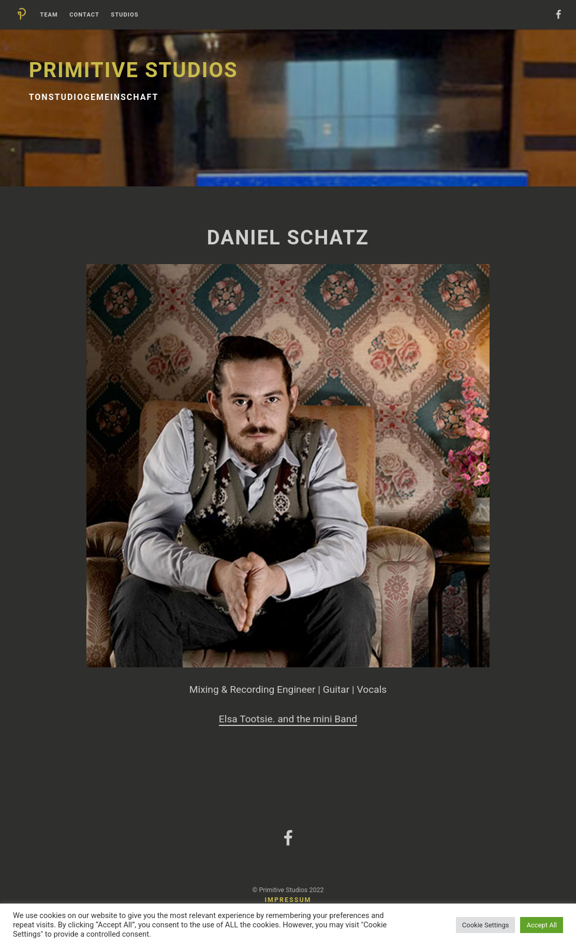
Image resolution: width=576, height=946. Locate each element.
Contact (84, 15)
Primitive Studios (133, 70)
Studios (124, 15)
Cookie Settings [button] (485, 925)
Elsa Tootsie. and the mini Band (288, 719)
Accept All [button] (541, 925)
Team (49, 15)
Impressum (287, 900)
